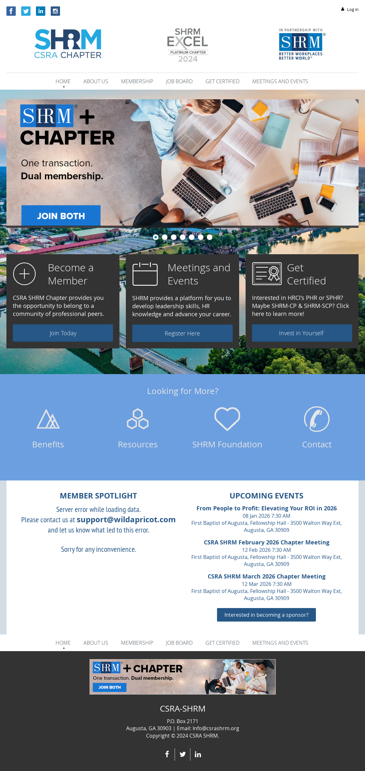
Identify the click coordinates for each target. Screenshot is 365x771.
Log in (353, 9)
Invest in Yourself (302, 333)
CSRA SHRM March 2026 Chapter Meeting (267, 576)
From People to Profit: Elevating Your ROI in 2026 (266, 508)
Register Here (182, 333)
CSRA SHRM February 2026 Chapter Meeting (266, 542)
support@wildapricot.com (126, 519)
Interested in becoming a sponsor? (266, 614)
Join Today (63, 333)
